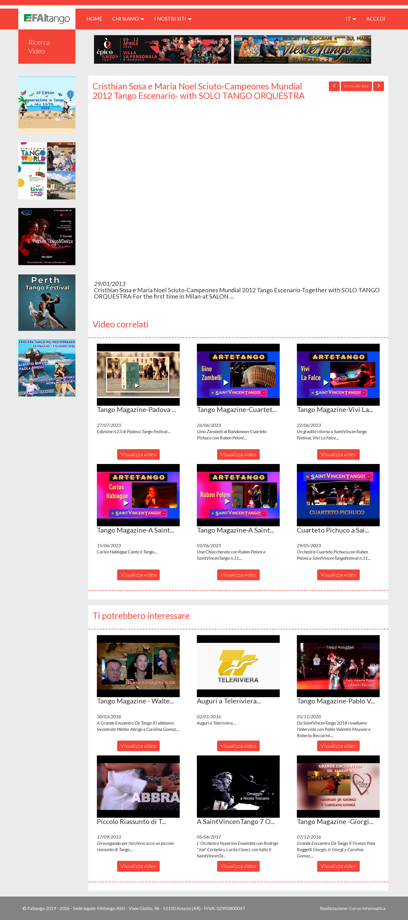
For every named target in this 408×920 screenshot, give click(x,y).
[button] (138, 375)
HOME (96, 18)
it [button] (351, 18)
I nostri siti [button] (173, 18)
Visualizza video (138, 454)
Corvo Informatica (367, 908)
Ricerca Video (39, 46)
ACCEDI (375, 18)
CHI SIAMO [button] (128, 18)
